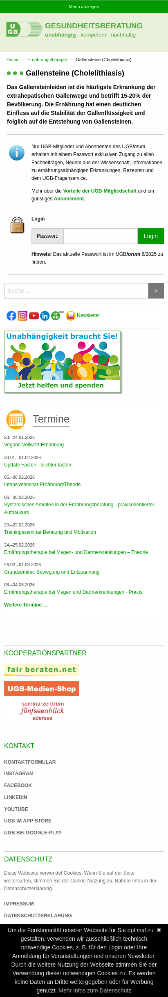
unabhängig (60, 35)
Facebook (18, 785)
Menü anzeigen (84, 6)
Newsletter (83, 315)
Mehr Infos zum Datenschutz (94, 990)
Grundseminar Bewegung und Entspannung (52, 572)
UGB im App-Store (24, 821)
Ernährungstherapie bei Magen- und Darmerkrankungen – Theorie (76, 552)
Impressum (19, 904)
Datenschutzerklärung (38, 916)
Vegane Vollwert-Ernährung (34, 445)
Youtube (16, 809)
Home (12, 59)
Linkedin (15, 797)
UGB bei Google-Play (24, 833)
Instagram (19, 773)
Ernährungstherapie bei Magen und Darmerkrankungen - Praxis (73, 592)
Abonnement (69, 199)
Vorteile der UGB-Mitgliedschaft (100, 191)
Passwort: (47, 236)
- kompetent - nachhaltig (106, 35)
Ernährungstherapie (47, 59)
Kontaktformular (30, 762)
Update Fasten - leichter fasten (37, 465)
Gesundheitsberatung (94, 25)
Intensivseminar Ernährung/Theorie (42, 484)
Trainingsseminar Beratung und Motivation (50, 532)
